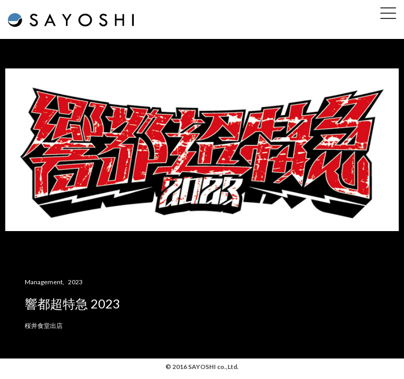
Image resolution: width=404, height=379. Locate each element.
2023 (75, 282)
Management (44, 282)
